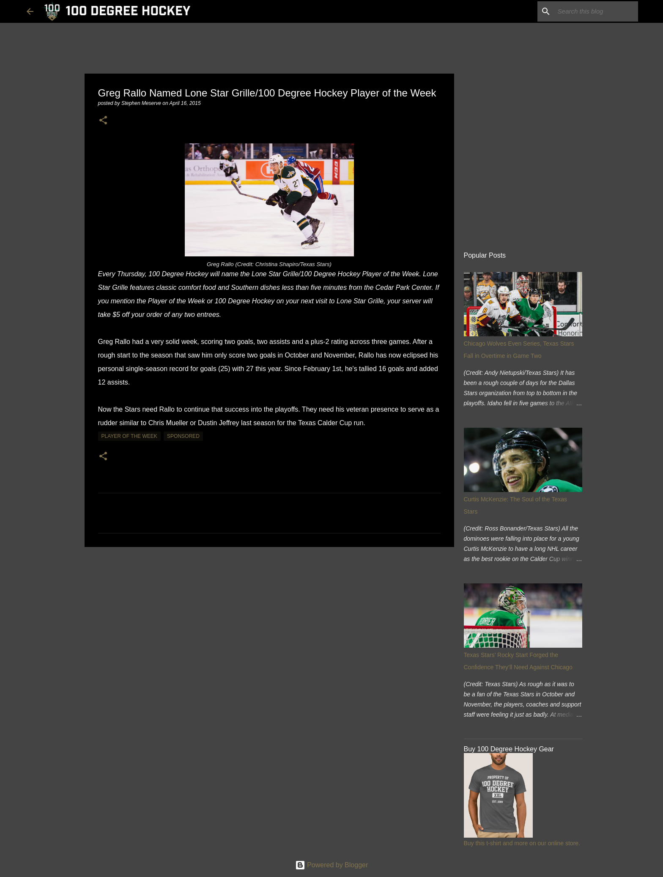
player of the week (129, 436)
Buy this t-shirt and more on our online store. (522, 843)
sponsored (183, 436)
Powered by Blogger (331, 865)
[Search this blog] (593, 11)
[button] (103, 120)
